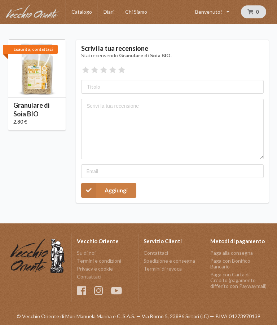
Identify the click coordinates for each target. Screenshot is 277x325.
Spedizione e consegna (169, 261)
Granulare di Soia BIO (31, 109)
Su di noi (86, 253)
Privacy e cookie (95, 269)
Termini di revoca (163, 269)
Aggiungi (104, 190)
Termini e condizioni (99, 261)
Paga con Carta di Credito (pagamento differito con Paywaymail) (238, 280)
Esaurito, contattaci (33, 49)
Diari (109, 12)
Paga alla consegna (231, 253)
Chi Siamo (136, 12)
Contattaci (89, 276)
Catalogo (81, 12)
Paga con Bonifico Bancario (230, 264)
